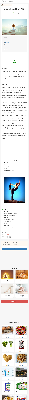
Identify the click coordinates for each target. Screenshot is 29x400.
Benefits (6, 49)
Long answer (7, 42)
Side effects (7, 47)
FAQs (6, 44)
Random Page (14, 301)
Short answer (7, 39)
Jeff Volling (8, 234)
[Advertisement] (14, 147)
